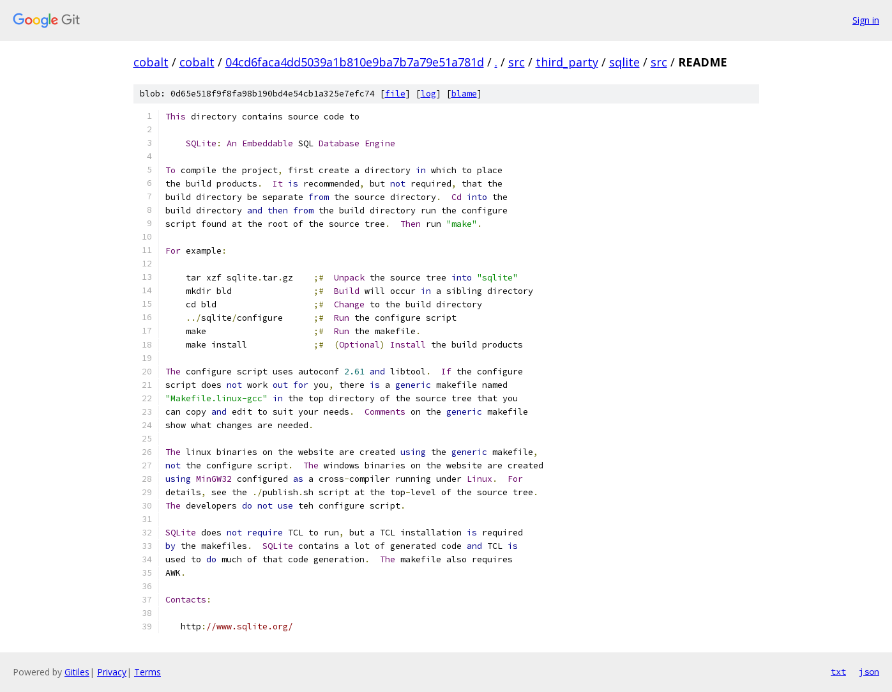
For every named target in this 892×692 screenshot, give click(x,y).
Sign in (865, 20)
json (869, 671)
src (516, 62)
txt (838, 671)
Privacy (111, 672)
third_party (567, 62)
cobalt (151, 62)
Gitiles (76, 672)
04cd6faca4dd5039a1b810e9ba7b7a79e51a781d (354, 62)
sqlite (624, 62)
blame (464, 93)
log (428, 93)
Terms (147, 672)
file (395, 93)
